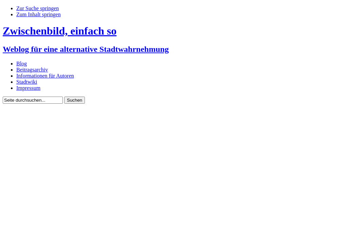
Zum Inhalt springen (38, 14)
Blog (21, 63)
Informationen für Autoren (45, 76)
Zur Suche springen (37, 8)
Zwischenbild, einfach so (59, 31)
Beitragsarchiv (32, 70)
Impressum (28, 88)
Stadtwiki (26, 82)
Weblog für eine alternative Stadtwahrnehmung (86, 49)
